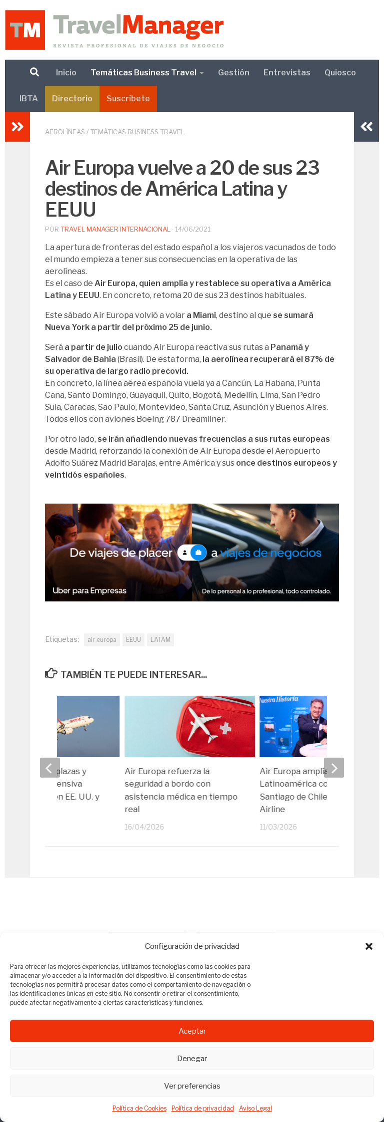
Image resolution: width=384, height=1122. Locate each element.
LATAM (160, 639)
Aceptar (192, 1031)
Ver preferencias (192, 1086)
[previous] (50, 768)
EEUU (133, 639)
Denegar (192, 1058)
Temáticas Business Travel (143, 72)
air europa (102, 639)
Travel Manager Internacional (115, 229)
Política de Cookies (139, 1108)
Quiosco (340, 72)
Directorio (72, 98)
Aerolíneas (65, 132)
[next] (334, 768)
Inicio (66, 72)
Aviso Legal (255, 1108)
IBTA (29, 98)
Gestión (234, 72)
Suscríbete (128, 98)
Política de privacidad (203, 1108)
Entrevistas (287, 72)
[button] (369, 946)
